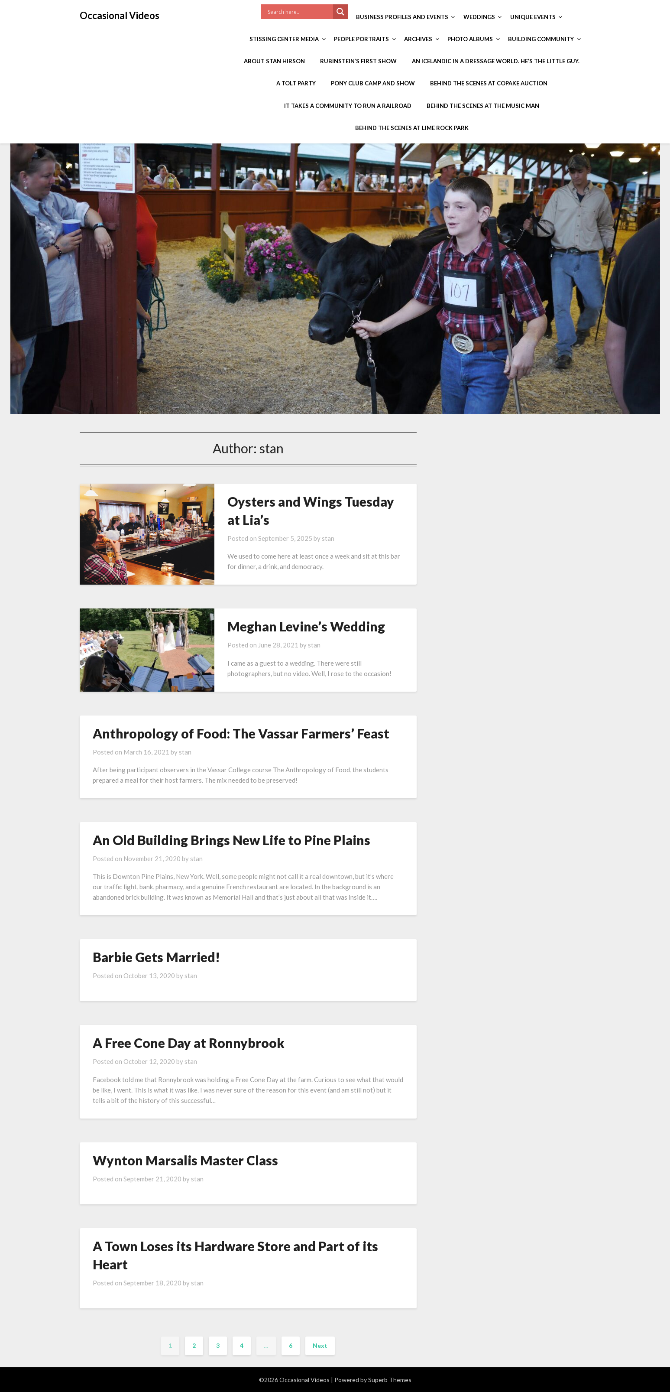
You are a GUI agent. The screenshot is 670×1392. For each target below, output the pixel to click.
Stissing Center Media (284, 39)
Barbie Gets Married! (156, 957)
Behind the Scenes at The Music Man (483, 105)
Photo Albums (470, 39)
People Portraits (361, 39)
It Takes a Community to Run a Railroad (347, 105)
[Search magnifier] (340, 11)
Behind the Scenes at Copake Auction (488, 83)
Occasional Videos (119, 15)
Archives (418, 39)
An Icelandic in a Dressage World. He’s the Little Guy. (495, 61)
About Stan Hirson (274, 61)
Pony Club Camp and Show (373, 83)
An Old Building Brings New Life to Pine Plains (231, 840)
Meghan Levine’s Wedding (306, 626)
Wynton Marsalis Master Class (185, 1160)
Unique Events (533, 16)
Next (320, 1345)
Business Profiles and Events (402, 16)
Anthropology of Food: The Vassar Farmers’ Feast (241, 733)
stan (328, 538)
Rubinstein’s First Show (358, 61)
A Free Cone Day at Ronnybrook (189, 1043)
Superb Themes (389, 1379)
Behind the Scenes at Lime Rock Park (412, 127)
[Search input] (299, 11)
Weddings (479, 16)
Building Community (541, 39)
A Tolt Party (296, 83)
